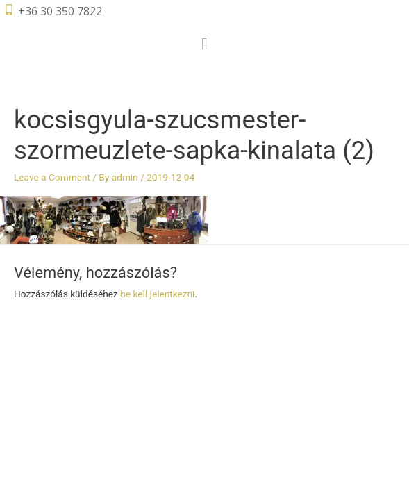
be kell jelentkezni (157, 293)
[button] (204, 43)
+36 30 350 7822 (60, 11)
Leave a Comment (52, 177)
